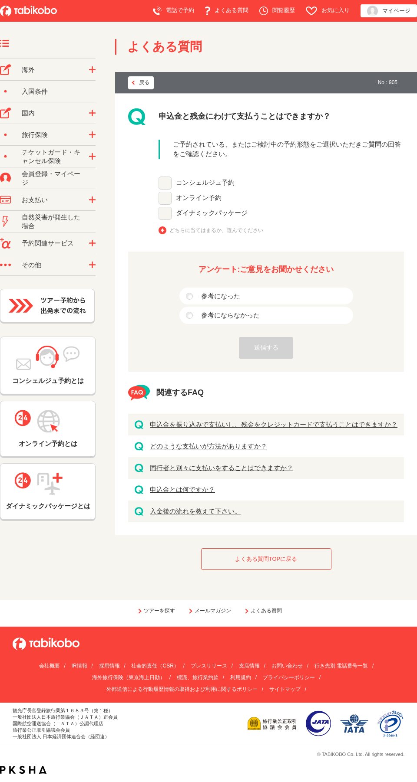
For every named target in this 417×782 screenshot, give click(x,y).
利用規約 (240, 677)
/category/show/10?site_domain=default (92, 135)
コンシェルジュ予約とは (48, 365)
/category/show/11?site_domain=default (92, 243)
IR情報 (79, 666)
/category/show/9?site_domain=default (92, 200)
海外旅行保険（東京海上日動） (128, 677)
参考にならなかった (230, 315)
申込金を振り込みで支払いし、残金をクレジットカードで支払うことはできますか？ (273, 424)
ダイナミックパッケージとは (48, 491)
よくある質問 (226, 11)
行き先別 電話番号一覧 (341, 666)
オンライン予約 (199, 197)
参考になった (220, 296)
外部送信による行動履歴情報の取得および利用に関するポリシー (182, 689)
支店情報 (249, 666)
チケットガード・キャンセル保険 (51, 156)
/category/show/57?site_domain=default (92, 113)
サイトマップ (285, 689)
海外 (28, 69)
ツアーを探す (159, 611)
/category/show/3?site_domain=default (92, 265)
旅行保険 (35, 134)
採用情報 (109, 666)
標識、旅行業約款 (197, 677)
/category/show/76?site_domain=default (92, 70)
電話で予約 (173, 11)
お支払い (35, 199)
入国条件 (35, 91)
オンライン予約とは (47, 428)
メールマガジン (213, 611)
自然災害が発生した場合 (51, 221)
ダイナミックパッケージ (212, 212)
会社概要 (49, 666)
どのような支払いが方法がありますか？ (208, 446)
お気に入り (328, 11)
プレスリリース (209, 666)
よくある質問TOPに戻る (266, 559)
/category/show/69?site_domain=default (92, 156)
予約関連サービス (48, 243)
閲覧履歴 (277, 11)
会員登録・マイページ (51, 178)
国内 (28, 113)
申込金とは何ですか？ (182, 489)
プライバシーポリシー (289, 677)
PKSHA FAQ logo (23, 769)
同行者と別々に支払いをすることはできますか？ (221, 467)
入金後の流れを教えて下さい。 (195, 511)
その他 (31, 264)
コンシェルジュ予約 (205, 182)
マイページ (388, 11)
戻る (144, 82)
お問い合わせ (287, 666)
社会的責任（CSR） (155, 666)
